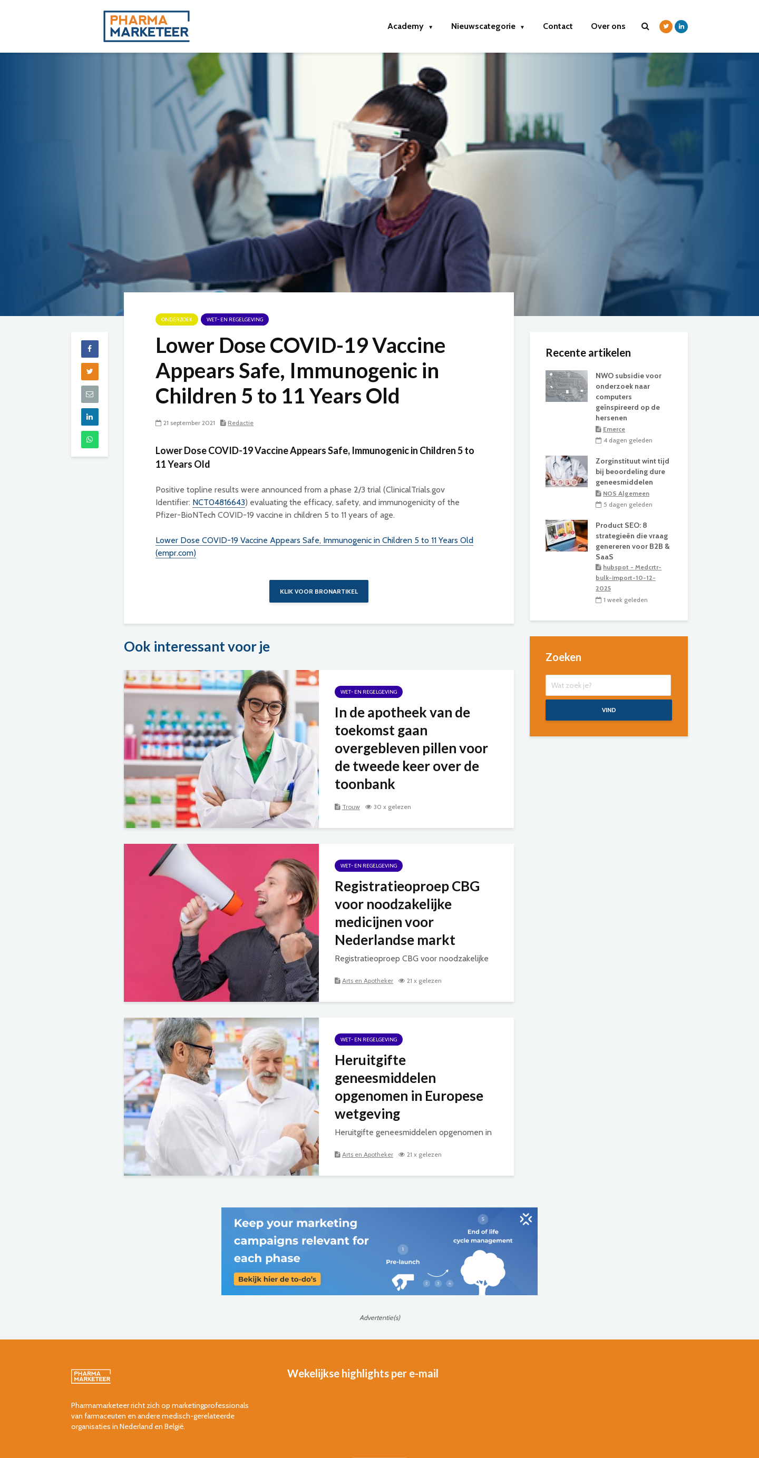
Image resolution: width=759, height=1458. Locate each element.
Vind (609, 710)
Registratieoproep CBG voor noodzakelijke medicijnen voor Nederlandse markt (407, 913)
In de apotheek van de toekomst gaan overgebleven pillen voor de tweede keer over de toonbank (411, 748)
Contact (558, 26)
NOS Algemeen (626, 493)
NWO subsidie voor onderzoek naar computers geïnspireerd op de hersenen (628, 396)
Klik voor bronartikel (319, 591)
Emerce (614, 429)
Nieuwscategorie (488, 26)
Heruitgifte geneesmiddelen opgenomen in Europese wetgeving (409, 1086)
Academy (410, 26)
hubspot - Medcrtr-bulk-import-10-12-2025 (628, 577)
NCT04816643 (218, 502)
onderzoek (176, 319)
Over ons (608, 26)
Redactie (241, 423)
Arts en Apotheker (367, 980)
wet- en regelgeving (235, 319)
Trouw (351, 807)
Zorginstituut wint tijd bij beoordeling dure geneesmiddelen (632, 471)
